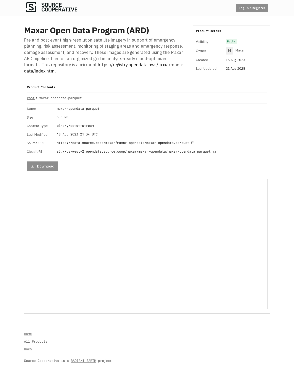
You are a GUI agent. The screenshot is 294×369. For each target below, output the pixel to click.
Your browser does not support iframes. (147, 244)
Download (42, 165)
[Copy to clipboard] (192, 142)
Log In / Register (252, 8)
